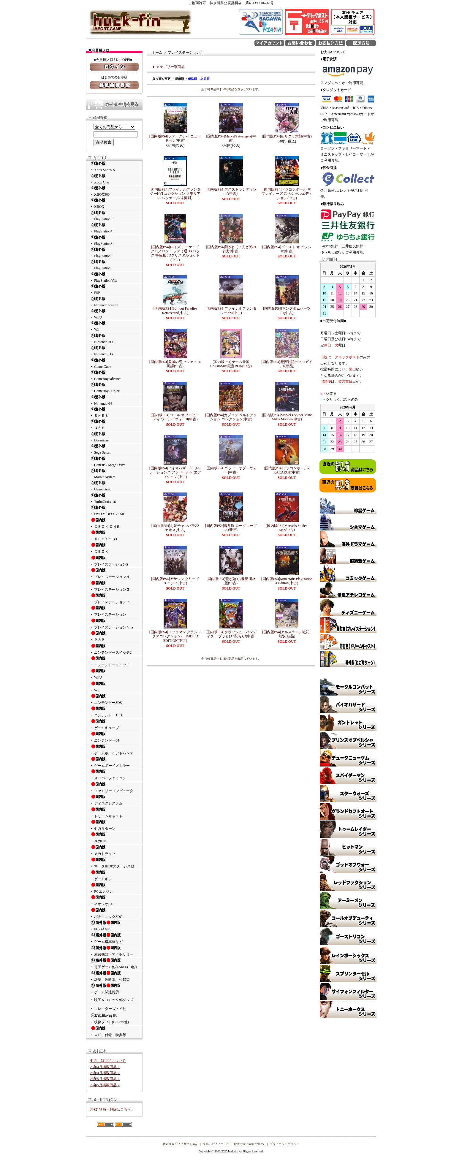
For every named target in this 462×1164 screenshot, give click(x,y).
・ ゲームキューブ (114, 724)
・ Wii (114, 326)
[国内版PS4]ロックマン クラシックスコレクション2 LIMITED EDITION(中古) (175, 636)
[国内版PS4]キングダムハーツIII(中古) (286, 310)
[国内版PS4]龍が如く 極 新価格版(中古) (230, 581)
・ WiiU (114, 313)
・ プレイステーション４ (114, 573)
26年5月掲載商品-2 (105, 1085)
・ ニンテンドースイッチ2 (114, 649)
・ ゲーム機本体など (114, 938)
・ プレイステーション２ (114, 598)
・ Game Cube (114, 363)
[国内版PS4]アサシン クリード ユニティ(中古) (175, 581)
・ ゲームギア (114, 875)
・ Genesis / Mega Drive (114, 461)
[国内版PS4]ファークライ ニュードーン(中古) (175, 138)
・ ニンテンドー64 (114, 736)
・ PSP (114, 289)
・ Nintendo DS (114, 350)
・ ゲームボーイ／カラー (114, 762)
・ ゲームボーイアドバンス (114, 749)
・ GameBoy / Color (114, 387)
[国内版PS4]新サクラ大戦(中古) (286, 136)
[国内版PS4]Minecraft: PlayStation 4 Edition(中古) (286, 581)
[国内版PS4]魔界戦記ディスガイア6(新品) (286, 364)
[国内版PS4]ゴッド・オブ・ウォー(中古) (230, 470)
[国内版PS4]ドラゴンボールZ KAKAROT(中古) (287, 470)
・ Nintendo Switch (114, 301)
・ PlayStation (114, 264)
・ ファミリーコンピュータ (114, 787)
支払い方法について (216, 1144)
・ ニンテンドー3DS (114, 699)
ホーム (157, 52)
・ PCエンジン (114, 888)
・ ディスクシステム (114, 799)
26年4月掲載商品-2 (105, 1073)
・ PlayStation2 (114, 252)
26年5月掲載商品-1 (105, 1079)
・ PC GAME (114, 925)
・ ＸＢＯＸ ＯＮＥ (114, 523)
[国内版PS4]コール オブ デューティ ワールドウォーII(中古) (175, 417)
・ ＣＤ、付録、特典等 (114, 1031)
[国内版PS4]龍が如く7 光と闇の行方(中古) (231, 249)
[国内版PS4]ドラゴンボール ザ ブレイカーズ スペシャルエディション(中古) (287, 193)
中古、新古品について (108, 1061)
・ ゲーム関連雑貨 (114, 988)
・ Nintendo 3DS (114, 338)
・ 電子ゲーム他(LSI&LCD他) (114, 963)
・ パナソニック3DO (114, 913)
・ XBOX (114, 203)
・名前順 (203, 78)
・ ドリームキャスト (114, 812)
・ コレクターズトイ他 (108, 1009)
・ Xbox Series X (114, 166)
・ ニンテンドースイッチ (114, 661)
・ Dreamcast (114, 436)
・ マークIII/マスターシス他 (114, 862)
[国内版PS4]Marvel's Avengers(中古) (231, 138)
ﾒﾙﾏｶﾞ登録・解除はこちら (110, 1109)
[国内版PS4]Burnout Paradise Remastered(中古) (175, 310)
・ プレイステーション (114, 611)
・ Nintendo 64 (114, 400)
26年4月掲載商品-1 (105, 1067)
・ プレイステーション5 (114, 560)
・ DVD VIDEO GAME (114, 510)
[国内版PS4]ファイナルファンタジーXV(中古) (230, 310)
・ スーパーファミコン (114, 774)
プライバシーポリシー (284, 1144)
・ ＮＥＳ (114, 424)
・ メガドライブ (114, 850)
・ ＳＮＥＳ (114, 412)
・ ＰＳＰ (114, 636)
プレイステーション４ (185, 52)
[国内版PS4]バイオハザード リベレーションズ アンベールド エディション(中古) (175, 472)
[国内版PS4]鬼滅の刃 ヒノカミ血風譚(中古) (175, 364)
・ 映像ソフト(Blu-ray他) (114, 1018)
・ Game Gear (114, 485)
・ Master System (114, 473)
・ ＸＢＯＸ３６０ (114, 535)
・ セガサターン (114, 825)
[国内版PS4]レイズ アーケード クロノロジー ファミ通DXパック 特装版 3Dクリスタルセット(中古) (175, 253)
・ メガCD (114, 837)
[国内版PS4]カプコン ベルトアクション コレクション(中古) (231, 417)
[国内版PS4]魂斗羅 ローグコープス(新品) (231, 528)
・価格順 (191, 78)
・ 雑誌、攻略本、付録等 (114, 976)
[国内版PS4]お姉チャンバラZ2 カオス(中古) (175, 528)
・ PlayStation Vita (114, 277)
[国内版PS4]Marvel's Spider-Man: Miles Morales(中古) (287, 417)
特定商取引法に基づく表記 (180, 1144)
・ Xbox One (114, 178)
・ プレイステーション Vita (114, 623)
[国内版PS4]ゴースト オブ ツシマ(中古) (286, 249)
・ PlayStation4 (114, 227)
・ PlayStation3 (114, 240)
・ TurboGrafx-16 (114, 498)
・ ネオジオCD (114, 900)
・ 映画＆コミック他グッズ (111, 1000)
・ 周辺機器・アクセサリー (114, 950)
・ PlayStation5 (114, 215)
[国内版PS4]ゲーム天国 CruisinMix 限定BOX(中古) (231, 364)
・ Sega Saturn (114, 449)
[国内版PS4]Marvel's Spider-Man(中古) (287, 528)
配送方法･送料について (249, 1144)
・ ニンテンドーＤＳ (114, 711)
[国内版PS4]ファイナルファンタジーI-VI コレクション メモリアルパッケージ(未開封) (175, 193)
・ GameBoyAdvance (114, 375)
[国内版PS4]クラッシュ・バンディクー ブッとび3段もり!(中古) (230, 634)
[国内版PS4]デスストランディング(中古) (230, 191)
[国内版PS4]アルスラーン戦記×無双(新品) (286, 634)
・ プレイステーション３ (114, 586)
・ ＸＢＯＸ (114, 548)
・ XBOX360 (114, 191)
